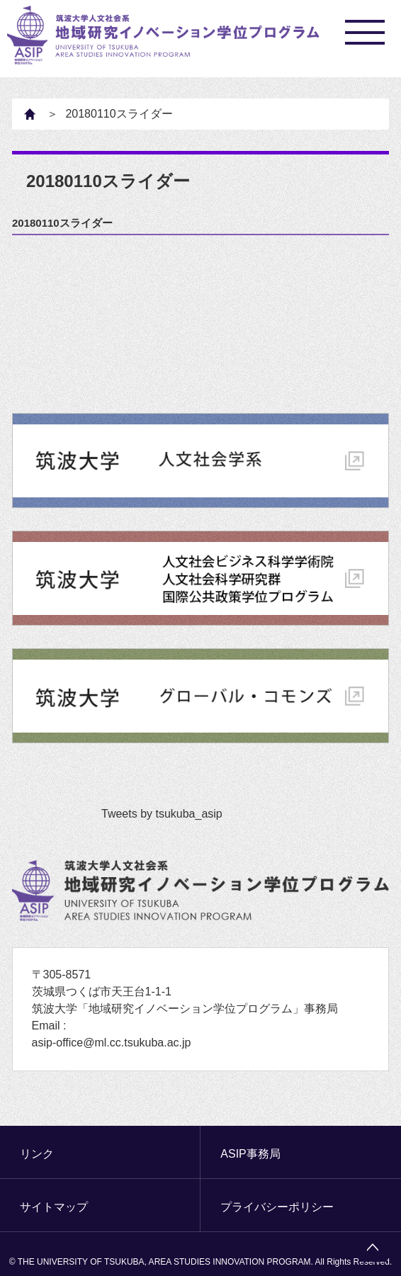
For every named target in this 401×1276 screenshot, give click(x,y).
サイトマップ (54, 1207)
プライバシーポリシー (277, 1207)
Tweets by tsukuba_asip (161, 814)
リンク (37, 1154)
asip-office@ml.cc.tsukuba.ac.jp (111, 1043)
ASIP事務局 (250, 1154)
